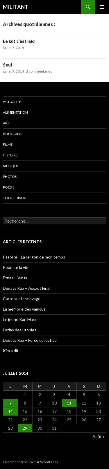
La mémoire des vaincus (24, 308)
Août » (98, 436)
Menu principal (102, 7)
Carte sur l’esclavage (21, 298)
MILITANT (15, 7)
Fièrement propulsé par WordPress (30, 462)
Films (7, 144)
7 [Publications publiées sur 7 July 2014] (10, 402)
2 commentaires (39, 71)
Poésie (9, 187)
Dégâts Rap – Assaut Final (26, 288)
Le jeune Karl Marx (19, 319)
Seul (7, 64)
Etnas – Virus (15, 277)
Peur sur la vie (15, 267)
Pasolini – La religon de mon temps (34, 256)
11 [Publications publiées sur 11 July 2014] (69, 402)
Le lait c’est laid (19, 41)
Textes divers (15, 198)
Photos (10, 176)
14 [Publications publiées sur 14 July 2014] (10, 411)
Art (6, 123)
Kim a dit (11, 350)
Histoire (10, 155)
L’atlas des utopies (19, 329)
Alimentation (15, 112)
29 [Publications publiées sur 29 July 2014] (25, 428)
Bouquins (12, 134)
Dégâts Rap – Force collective (30, 340)
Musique (11, 166)
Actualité (12, 101)
